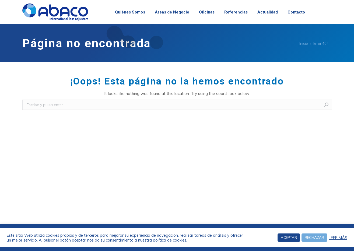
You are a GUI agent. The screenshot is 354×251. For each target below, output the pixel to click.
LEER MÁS (338, 237)
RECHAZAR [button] (314, 237)
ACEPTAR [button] (289, 237)
